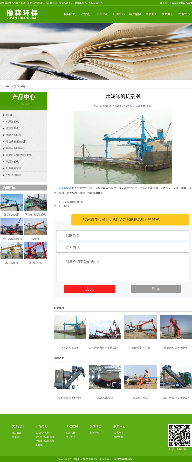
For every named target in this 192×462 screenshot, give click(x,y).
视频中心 (184, 14)
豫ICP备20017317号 (124, 459)
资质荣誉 (70, 432)
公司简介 (86, 14)
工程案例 (72, 426)
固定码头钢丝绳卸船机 (19, 155)
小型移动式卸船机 (45, 441)
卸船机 (10, 115)
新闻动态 (96, 426)
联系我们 (167, 14)
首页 (13, 86)
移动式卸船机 (13, 135)
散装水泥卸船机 (15, 148)
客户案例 (135, 14)
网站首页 (70, 14)
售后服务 (151, 14)
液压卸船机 (12, 161)
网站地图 (118, 437)
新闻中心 (119, 14)
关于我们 (18, 426)
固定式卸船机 (42, 432)
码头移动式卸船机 (45, 437)
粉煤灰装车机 (13, 168)
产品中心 (102, 14)
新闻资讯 (94, 432)
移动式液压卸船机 (16, 141)
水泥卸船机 (65, 188)
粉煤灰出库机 (13, 174)
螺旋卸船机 (12, 128)
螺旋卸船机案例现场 (73, 202)
